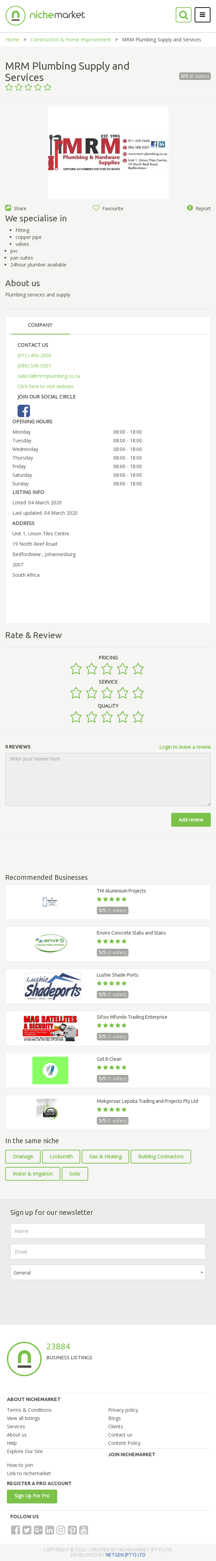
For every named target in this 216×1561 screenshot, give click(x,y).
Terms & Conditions (29, 1410)
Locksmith (61, 1156)
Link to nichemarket (29, 1473)
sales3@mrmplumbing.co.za (49, 376)
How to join (20, 1465)
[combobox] (108, 1272)
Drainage (23, 1156)
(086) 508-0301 (34, 365)
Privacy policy (123, 1410)
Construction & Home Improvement (70, 39)
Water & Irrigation (33, 1173)
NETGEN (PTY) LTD (126, 1555)
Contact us (120, 1434)
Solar (75, 1173)
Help (12, 1443)
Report (199, 208)
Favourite (108, 208)
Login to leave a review (185, 747)
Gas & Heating (105, 1156)
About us (17, 1434)
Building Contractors (161, 1156)
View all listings (23, 1418)
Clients (115, 1426)
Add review (191, 819)
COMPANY (40, 325)
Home (12, 39)
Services (16, 1426)
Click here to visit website (46, 386)
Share (16, 208)
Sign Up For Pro (32, 1495)
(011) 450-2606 (34, 355)
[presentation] (62, 1298)
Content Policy (124, 1443)
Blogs (114, 1418)
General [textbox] (22, 1272)
